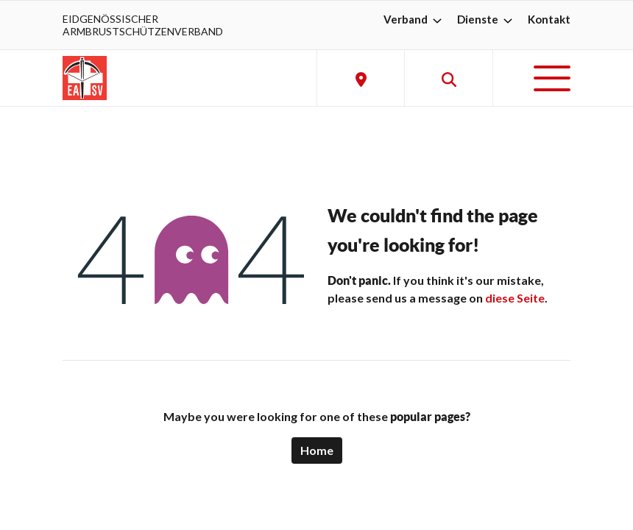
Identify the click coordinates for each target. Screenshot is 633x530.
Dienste (486, 19)
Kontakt (549, 19)
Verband (414, 19)
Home (316, 450)
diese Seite (515, 298)
